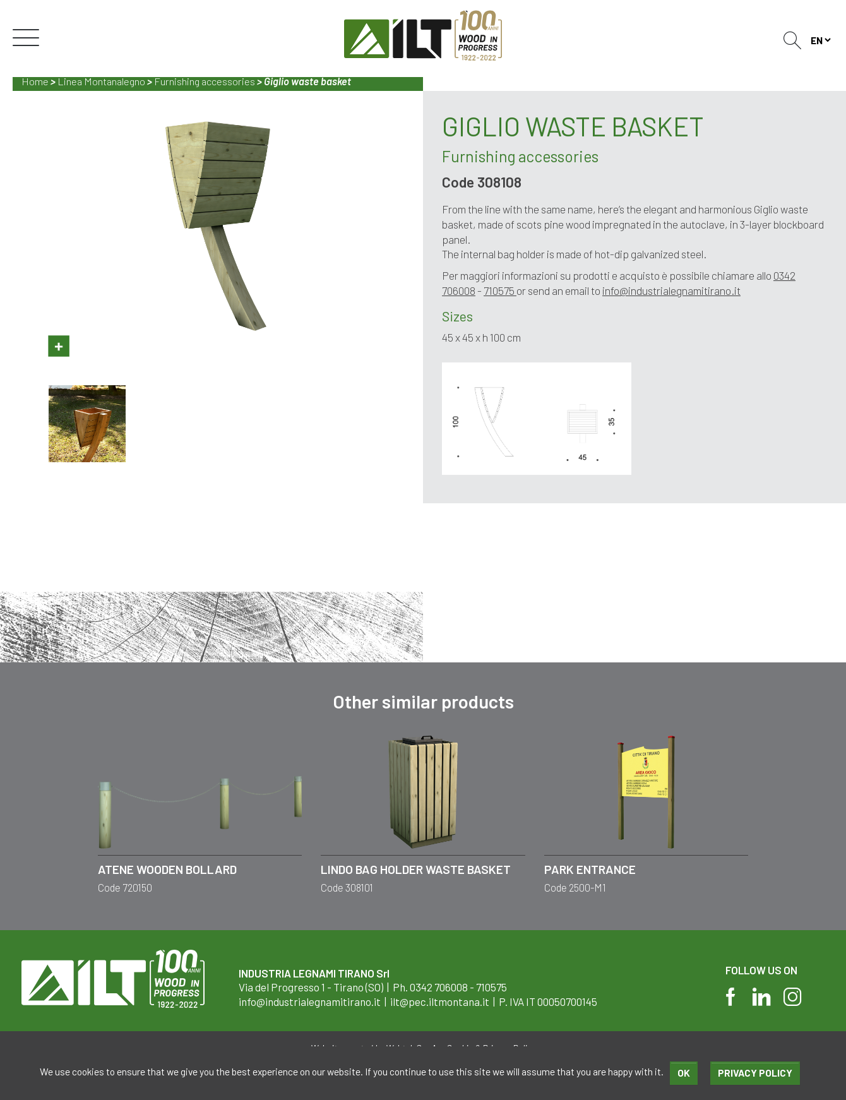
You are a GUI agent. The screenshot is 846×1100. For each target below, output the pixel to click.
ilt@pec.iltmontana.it (439, 1001)
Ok (683, 1073)
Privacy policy (755, 1073)
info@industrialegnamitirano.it (671, 290)
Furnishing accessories (204, 81)
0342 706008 (439, 987)
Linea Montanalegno (101, 81)
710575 (500, 290)
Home (35, 81)
